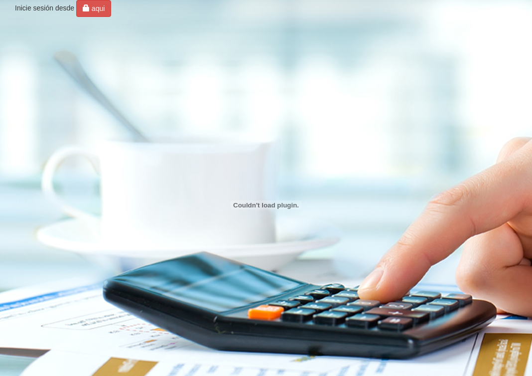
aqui (94, 8)
